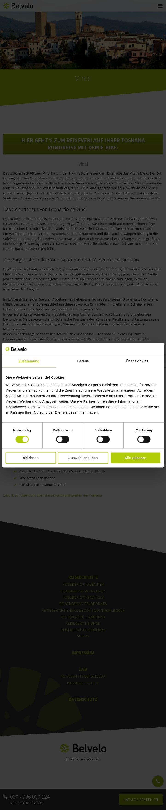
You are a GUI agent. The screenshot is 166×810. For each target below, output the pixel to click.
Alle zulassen (135, 458)
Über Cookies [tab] (137, 361)
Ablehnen (30, 458)
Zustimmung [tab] (28, 361)
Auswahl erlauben (83, 458)
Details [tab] (83, 361)
